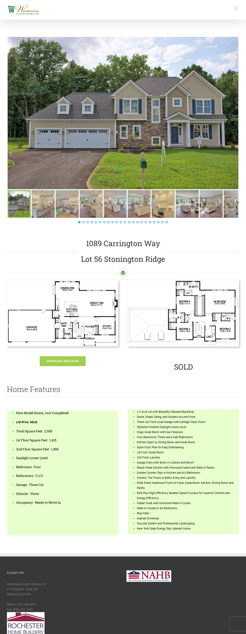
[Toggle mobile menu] (236, 8)
